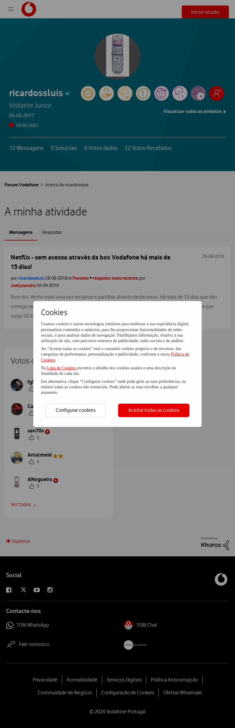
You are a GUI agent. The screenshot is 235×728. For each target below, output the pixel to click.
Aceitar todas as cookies (153, 410)
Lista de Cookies (62, 368)
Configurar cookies (75, 410)
